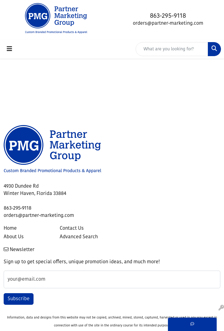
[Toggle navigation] (9, 49)
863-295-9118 (168, 16)
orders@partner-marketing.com (168, 23)
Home (10, 228)
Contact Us (72, 228)
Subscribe (19, 299)
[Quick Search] (172, 49)
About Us (14, 237)
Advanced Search (79, 237)
